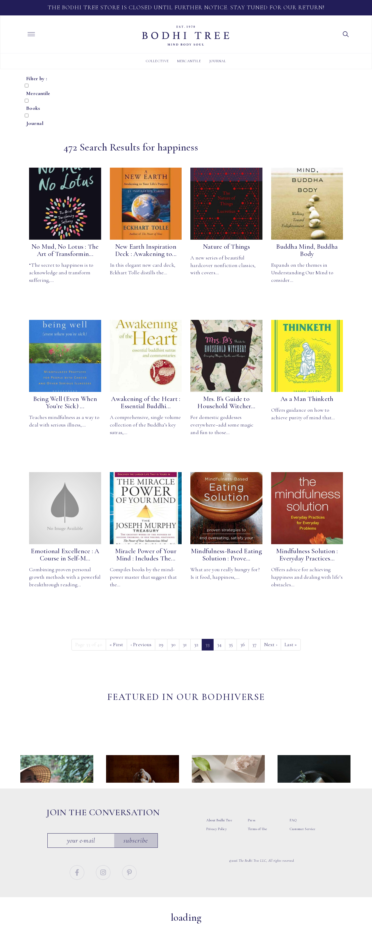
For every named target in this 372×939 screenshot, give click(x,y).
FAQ (293, 836)
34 (219, 644)
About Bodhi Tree (219, 836)
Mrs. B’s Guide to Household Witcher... (226, 402)
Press (251, 836)
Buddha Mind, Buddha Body (307, 250)
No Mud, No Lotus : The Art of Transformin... (65, 250)
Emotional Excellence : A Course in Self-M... (65, 554)
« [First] (116, 644)
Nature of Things (226, 247)
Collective (157, 61)
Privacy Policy (216, 844)
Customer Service (303, 844)
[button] (346, 34)
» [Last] (291, 644)
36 (242, 644)
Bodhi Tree (185, 36)
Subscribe (136, 856)
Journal (217, 61)
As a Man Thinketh (306, 399)
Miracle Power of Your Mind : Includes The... (145, 554)
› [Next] (271, 644)
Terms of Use (257, 844)
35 (231, 644)
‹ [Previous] (141, 644)
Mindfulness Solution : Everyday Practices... (307, 554)
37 (254, 644)
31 (185, 644)
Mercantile (189, 61)
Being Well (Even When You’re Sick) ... (65, 402)
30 (173, 644)
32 (196, 644)
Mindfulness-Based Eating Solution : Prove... (226, 554)
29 (161, 644)
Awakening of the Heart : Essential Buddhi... (145, 402)
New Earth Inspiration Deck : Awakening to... (146, 250)
